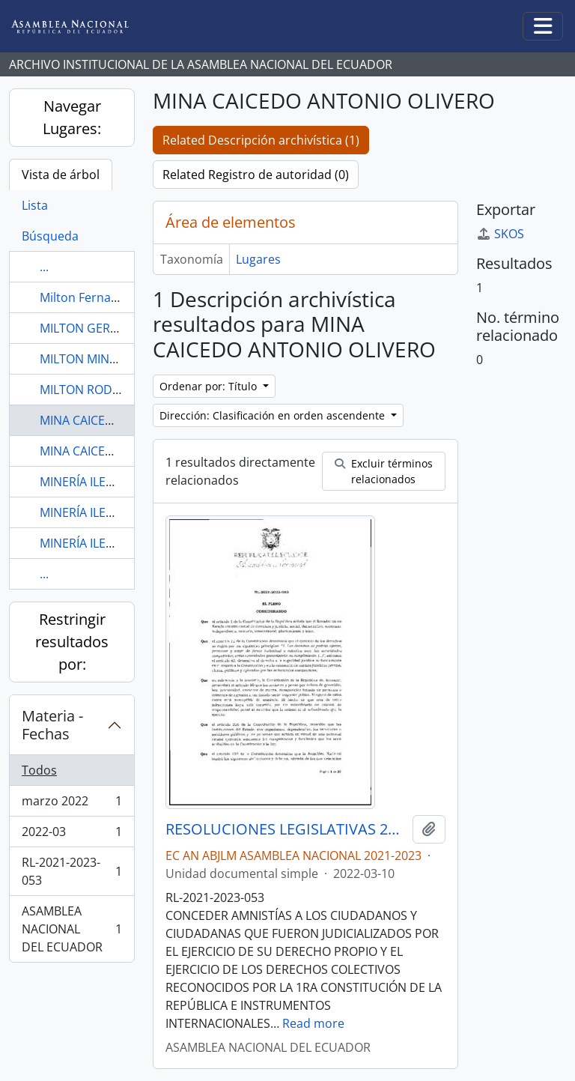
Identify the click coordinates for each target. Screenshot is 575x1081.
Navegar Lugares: (72, 117)
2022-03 (71, 835)
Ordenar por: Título (209, 386)
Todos (39, 770)
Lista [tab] (35, 205)
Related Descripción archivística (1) (260, 140)
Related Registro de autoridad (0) (255, 174)
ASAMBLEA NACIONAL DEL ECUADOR (71, 929)
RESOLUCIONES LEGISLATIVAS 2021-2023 (286, 829)
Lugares (258, 259)
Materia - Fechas (52, 725)
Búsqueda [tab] (50, 236)
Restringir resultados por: (72, 641)
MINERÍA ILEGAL (84, 481)
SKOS (500, 233)
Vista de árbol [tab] (61, 174)
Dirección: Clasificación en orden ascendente (273, 415)
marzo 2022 (71, 804)
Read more (313, 1023)
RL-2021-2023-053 (71, 871)
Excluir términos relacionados (384, 471)
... (44, 266)
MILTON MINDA (83, 359)
